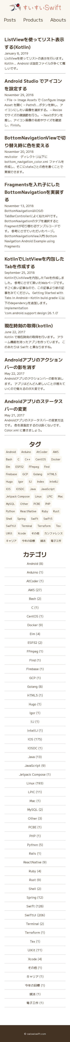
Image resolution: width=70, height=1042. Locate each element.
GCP (25, 474)
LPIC (50, 496)
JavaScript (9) (35, 765)
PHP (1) (35, 836)
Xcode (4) (35, 959)
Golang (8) (35, 686)
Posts (10, 19)
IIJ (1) (35, 721)
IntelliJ (53, 481)
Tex (58, 526)
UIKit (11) (35, 950)
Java (33, 489)
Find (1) (35, 660)
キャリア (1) (35, 976)
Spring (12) (35, 897)
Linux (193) (35, 783)
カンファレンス (53, 533)
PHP (47, 504)
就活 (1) (35, 994)
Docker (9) (35, 625)
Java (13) (35, 757)
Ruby (45, 511)
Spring (21, 518)
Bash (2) (35, 598)
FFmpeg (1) (35, 651)
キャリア (11, 541)
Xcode (22, 533)
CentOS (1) (35, 616)
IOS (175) (35, 739)
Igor (20, 481)
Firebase (11, 474)
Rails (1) (35, 853)
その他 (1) (35, 967)
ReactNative (28, 511)
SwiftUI (11, 526)
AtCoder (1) (35, 581)
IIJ (30, 481)
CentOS (40, 459)
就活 (43, 541)
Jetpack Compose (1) (35, 774)
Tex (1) (35, 941)
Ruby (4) (35, 871)
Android (11, 452)
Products (33, 19)
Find (46, 467)
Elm (8, 467)
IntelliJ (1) (35, 730)
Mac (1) (35, 800)
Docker (55, 459)
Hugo (9, 481)
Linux (38, 496)
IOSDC (20, 489)
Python (10, 511)
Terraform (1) (35, 932)
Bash (9, 459)
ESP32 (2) (35, 642)
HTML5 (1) (35, 695)
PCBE (37, 504)
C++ (27, 459)
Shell (9, 518)
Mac (60, 496)
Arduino (26, 452)
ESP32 (19, 467)
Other (24, 504)
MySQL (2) (35, 809)
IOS (8, 489)
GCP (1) (35, 678)
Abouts (58, 19)
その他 (35, 533)
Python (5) (35, 844)
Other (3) (35, 818)
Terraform (44, 526)
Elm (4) (35, 634)
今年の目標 (28, 541)
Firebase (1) (35, 669)
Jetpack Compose (18, 496)
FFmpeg (34, 467)
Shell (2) (35, 888)
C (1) (35, 607)
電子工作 (56, 541)
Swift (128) (35, 906)
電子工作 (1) (35, 1002)
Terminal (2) (35, 923)
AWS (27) (35, 590)
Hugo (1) (35, 704)
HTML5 (52, 474)
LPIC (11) (35, 792)
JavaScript (48, 489)
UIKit (9, 533)
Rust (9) (35, 879)
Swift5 (47, 518)
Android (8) (35, 563)
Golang (37, 474)
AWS (56, 452)
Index (40, 481)
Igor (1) (35, 713)
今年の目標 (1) (35, 985)
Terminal (26, 526)
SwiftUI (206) (35, 915)
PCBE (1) (35, 827)
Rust (56, 511)
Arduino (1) (35, 572)
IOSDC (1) (35, 748)
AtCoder (42, 452)
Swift (34, 518)
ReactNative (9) (35, 862)
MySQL (10, 504)
